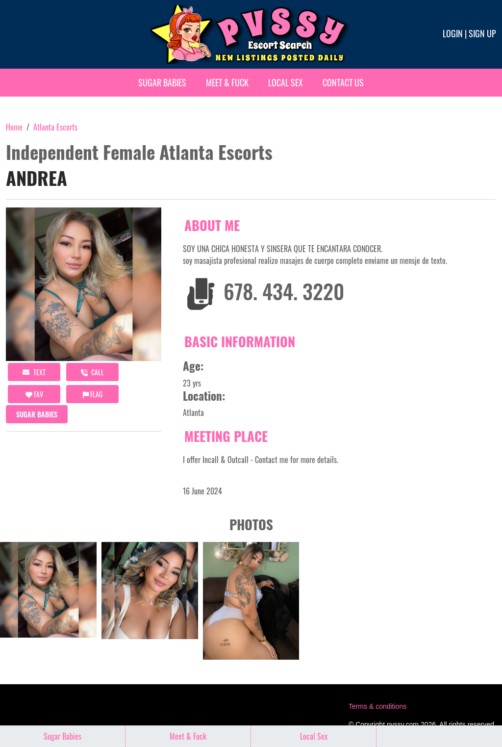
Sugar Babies (162, 82)
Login (453, 33)
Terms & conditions (377, 706)
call (92, 372)
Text (34, 372)
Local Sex (285, 82)
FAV (34, 394)
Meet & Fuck (227, 82)
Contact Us (343, 82)
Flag (92, 394)
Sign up (482, 33)
